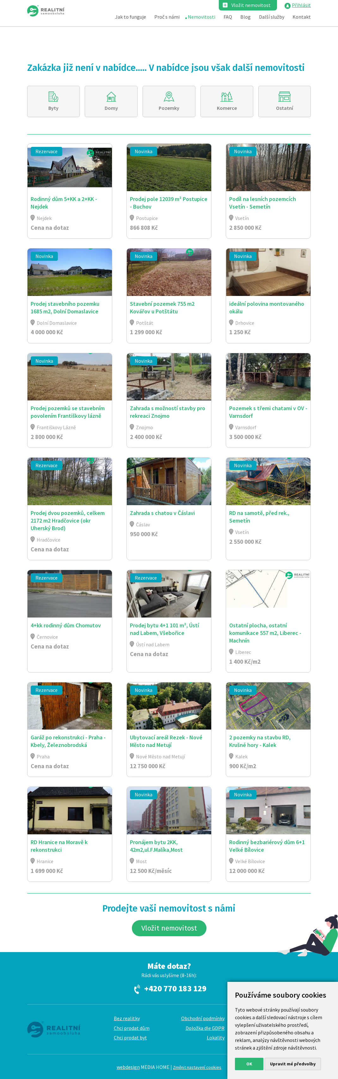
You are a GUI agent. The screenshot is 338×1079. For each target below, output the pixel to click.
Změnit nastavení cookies (197, 1067)
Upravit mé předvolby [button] (293, 1064)
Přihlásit (301, 5)
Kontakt (301, 17)
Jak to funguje (130, 17)
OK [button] (249, 1064)
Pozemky (169, 108)
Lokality (215, 1037)
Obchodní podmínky (202, 1018)
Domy (111, 108)
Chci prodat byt (130, 1037)
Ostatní (284, 108)
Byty (53, 108)
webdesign (128, 1067)
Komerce (227, 108)
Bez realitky (127, 1018)
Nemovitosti (201, 17)
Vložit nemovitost (251, 5)
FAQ (228, 17)
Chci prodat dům (132, 1028)
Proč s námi (167, 17)
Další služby (271, 17)
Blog (245, 17)
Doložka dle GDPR (205, 1028)
